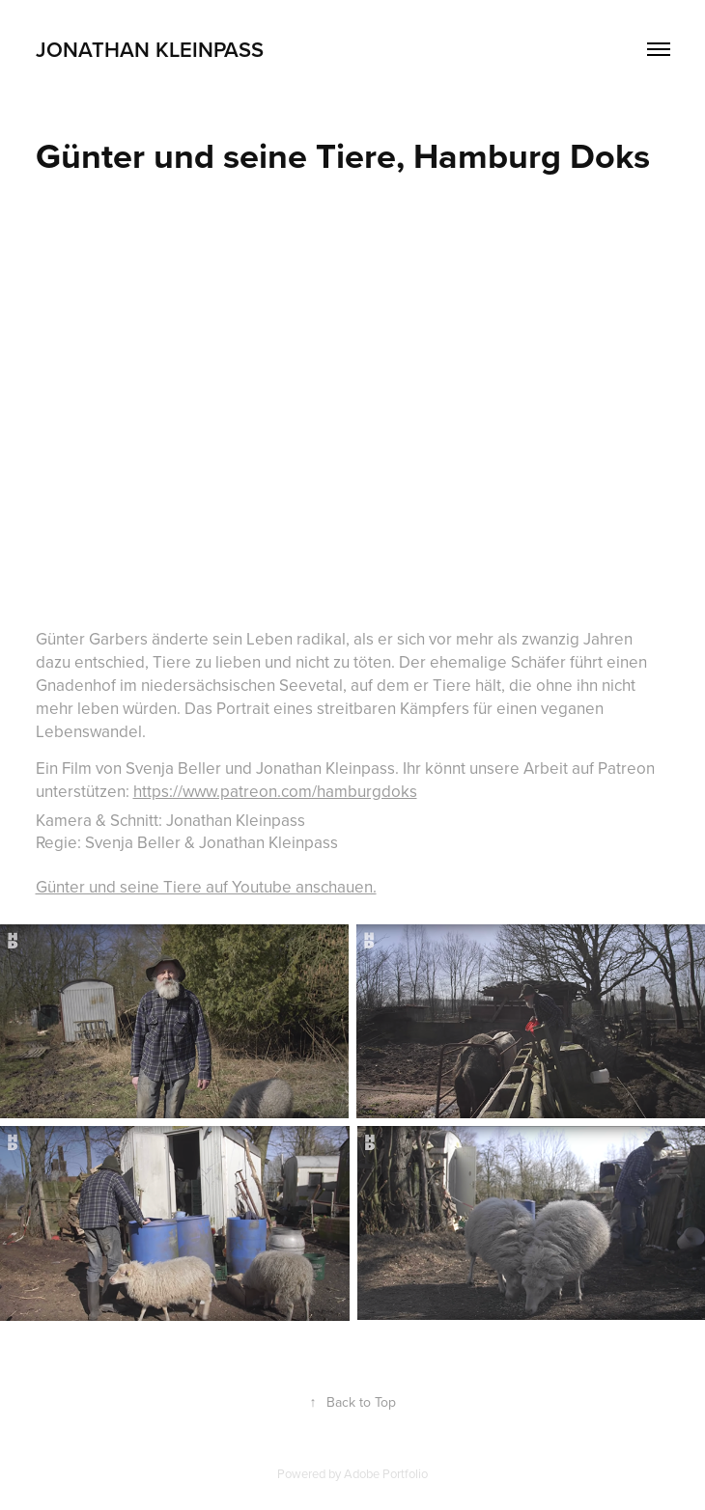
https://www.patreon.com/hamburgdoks (275, 791)
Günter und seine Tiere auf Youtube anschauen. (206, 886)
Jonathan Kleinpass (150, 49)
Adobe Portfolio (386, 1473)
